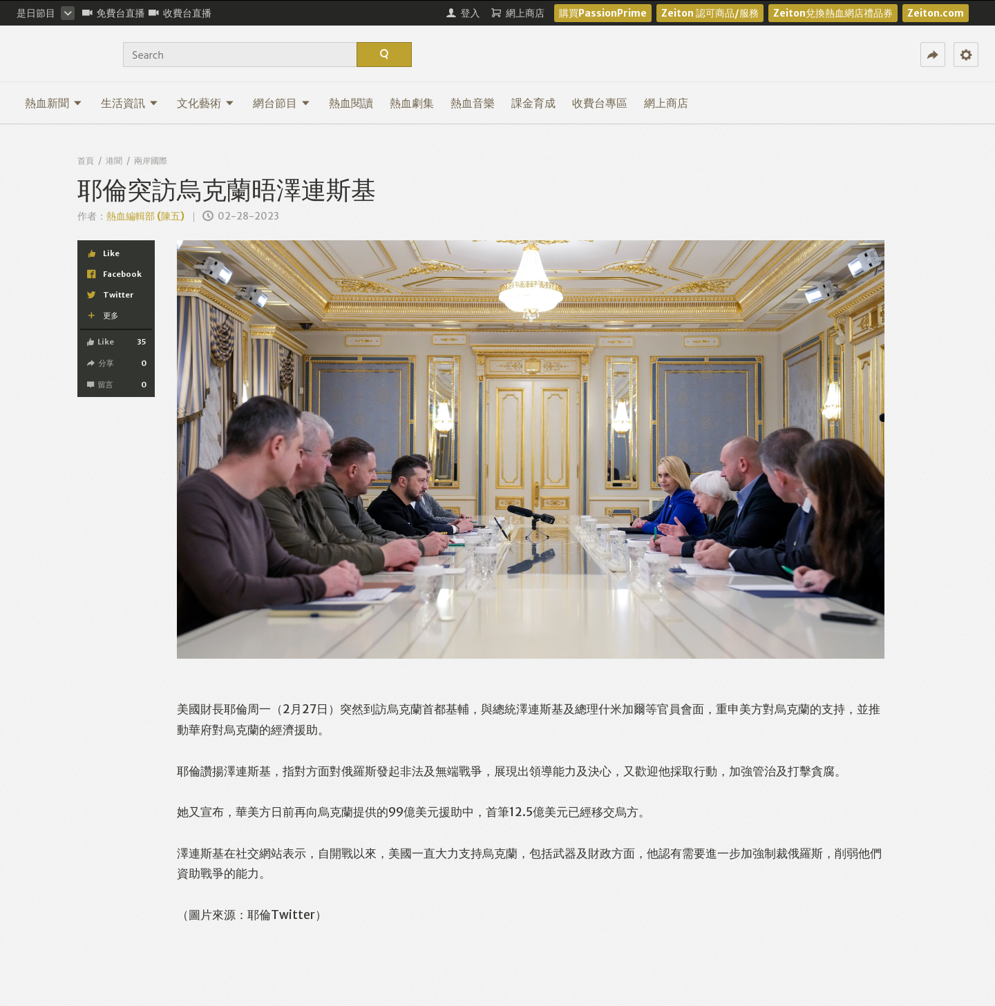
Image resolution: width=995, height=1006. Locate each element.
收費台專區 (599, 103)
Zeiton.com (935, 13)
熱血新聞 (53, 103)
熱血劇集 (412, 103)
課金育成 (533, 103)
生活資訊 (129, 103)
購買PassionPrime (603, 13)
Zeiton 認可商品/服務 (710, 13)
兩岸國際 (150, 160)
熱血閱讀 (351, 103)
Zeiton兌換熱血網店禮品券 (833, 13)
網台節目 (281, 103)
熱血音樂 (473, 103)
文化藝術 (205, 103)
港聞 (114, 160)
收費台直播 (180, 13)
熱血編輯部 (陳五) (145, 216)
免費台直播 (113, 13)
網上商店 (666, 103)
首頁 (85, 160)
